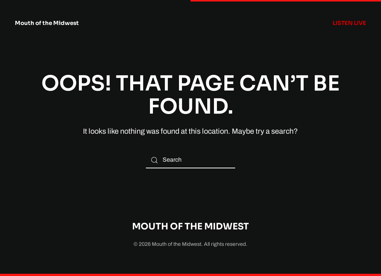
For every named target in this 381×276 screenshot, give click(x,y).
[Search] (190, 160)
